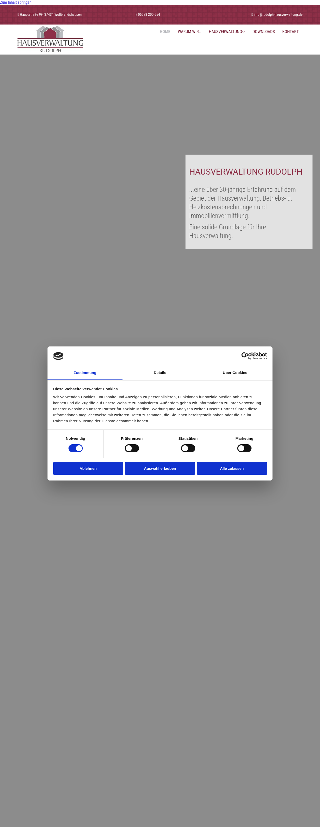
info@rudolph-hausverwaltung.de (278, 14)
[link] (227, 31)
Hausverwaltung (225, 31)
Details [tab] (160, 372)
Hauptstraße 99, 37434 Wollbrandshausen (51, 14)
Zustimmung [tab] (85, 372)
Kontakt (290, 31)
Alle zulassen (232, 468)
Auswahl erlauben (160, 468)
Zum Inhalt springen (16, 2)
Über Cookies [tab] (235, 372)
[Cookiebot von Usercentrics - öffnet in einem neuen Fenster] (245, 356)
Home (165, 31)
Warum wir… (189, 31)
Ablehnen (88, 468)
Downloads (263, 31)
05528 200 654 (149, 14)
